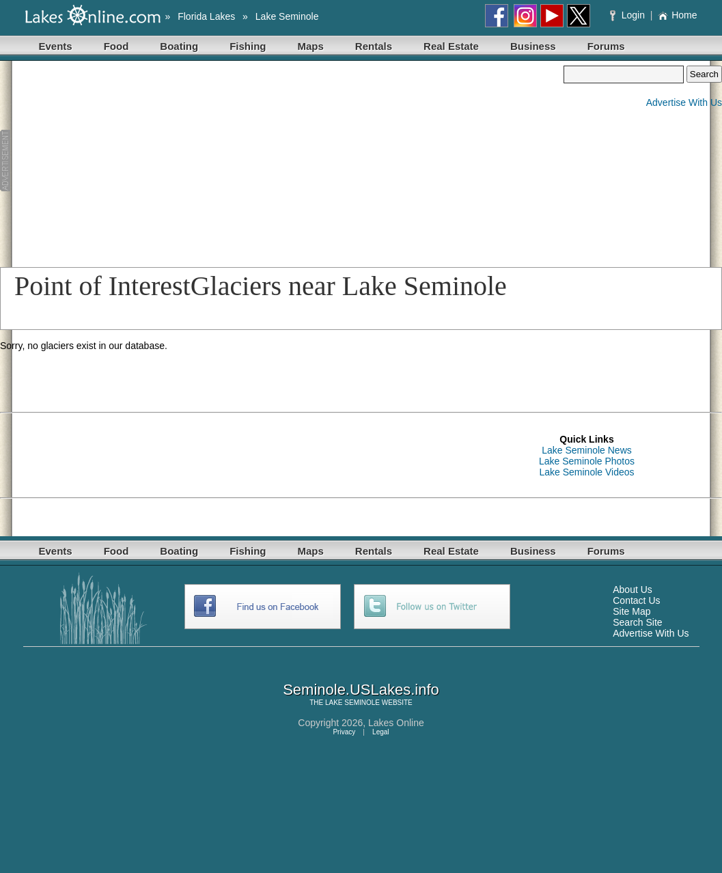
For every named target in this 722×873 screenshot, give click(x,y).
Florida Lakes (206, 16)
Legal (380, 732)
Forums (606, 46)
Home (677, 15)
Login (629, 15)
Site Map (631, 611)
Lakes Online (396, 722)
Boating (179, 46)
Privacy (344, 732)
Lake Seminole (287, 16)
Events (55, 46)
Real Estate (451, 46)
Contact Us (636, 600)
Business (533, 46)
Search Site (637, 622)
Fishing (248, 46)
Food (116, 46)
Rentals (373, 46)
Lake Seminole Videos (586, 472)
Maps (311, 46)
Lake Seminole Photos (587, 461)
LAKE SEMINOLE (352, 702)
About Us (632, 589)
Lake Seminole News (587, 450)
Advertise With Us (684, 102)
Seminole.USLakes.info (361, 689)
